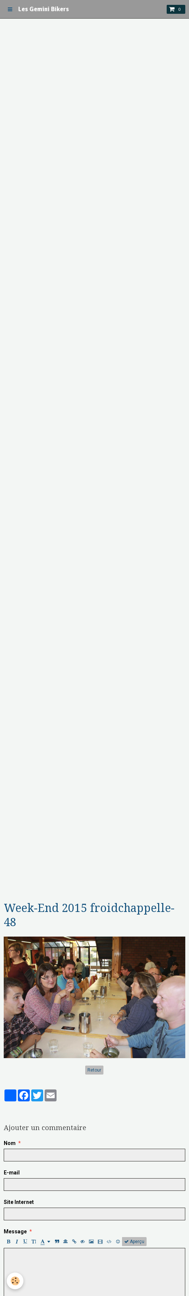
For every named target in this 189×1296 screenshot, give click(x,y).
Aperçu (134, 1241)
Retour (94, 1070)
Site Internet (19, 1202)
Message (15, 1231)
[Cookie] (15, 1281)
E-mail (12, 1173)
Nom (10, 1143)
